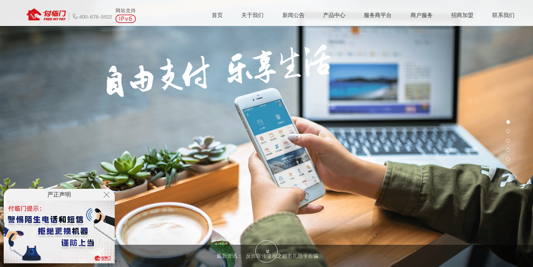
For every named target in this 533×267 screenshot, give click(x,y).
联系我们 (503, 15)
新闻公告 (293, 15)
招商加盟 (462, 15)
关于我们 (252, 15)
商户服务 (421, 15)
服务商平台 (378, 15)
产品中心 (334, 15)
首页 (217, 15)
